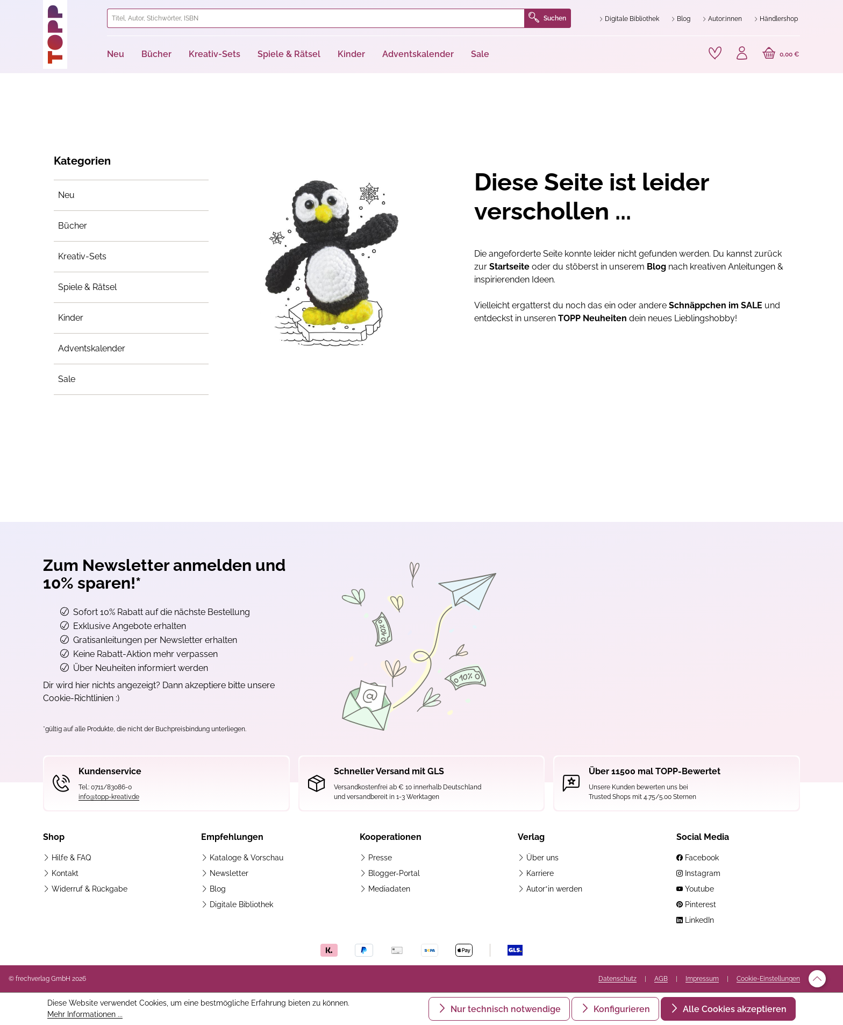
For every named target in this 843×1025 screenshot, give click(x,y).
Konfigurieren (620, 1009)
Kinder (70, 318)
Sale (66, 379)
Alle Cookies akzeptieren (734, 1009)
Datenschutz (617, 978)
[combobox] (316, 18)
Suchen (547, 18)
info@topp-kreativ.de (108, 797)
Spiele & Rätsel (87, 287)
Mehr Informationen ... (85, 1014)
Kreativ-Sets (82, 256)
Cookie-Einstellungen (768, 978)
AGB (661, 978)
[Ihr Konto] (742, 54)
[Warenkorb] (781, 54)
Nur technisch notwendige (504, 1009)
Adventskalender (91, 348)
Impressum (702, 978)
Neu (66, 195)
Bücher (72, 226)
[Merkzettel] (715, 53)
